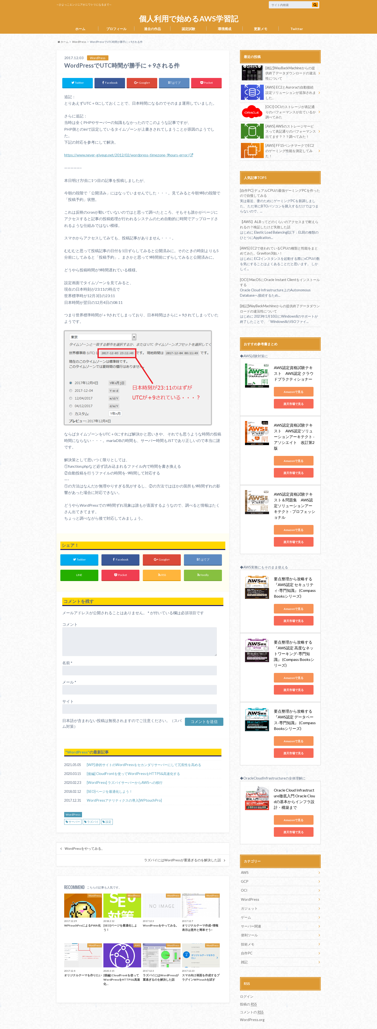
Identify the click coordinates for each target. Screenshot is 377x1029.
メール (69, 682)
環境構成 (224, 29)
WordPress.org (252, 1001)
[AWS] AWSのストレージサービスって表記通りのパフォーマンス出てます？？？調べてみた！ (278, 130)
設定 (108, 822)
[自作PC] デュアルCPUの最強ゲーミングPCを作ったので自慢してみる (280, 192)
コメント (70, 624)
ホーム (80, 29)
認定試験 (188, 29)
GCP (244, 863)
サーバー (74, 822)
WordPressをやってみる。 (85, 849)
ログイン (246, 978)
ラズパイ (93, 822)
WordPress (77, 752)
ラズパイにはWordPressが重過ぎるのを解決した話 (182, 860)
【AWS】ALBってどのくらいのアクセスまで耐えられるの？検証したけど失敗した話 (279, 224)
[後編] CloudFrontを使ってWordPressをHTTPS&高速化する (133, 774)
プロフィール (116, 29)
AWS (245, 854)
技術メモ (247, 926)
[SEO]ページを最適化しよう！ (109, 791)
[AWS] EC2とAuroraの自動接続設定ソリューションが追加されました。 (278, 92)
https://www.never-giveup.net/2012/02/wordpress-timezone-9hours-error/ (126, 155)
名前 (67, 662)
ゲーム (246, 899)
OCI (244, 872)
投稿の (248, 986)
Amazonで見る (295, 391)
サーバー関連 (251, 908)
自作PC (246, 935)
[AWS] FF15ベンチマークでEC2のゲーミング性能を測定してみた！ (277, 150)
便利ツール (249, 917)
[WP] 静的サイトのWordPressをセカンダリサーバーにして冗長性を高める (144, 765)
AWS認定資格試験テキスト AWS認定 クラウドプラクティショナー (295, 372)
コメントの (252, 993)
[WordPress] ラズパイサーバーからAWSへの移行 (125, 782)
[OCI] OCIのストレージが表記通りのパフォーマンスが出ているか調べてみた (278, 111)
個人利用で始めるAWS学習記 (188, 18)
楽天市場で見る (295, 403)
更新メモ (260, 29)
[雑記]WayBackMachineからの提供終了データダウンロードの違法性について (278, 73)
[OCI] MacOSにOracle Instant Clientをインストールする (279, 281)
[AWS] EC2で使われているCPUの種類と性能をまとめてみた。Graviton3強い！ (279, 250)
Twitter (296, 29)
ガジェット (249, 890)
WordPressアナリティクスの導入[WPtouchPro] (124, 800)
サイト (68, 701)
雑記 (244, 943)
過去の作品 (152, 29)
